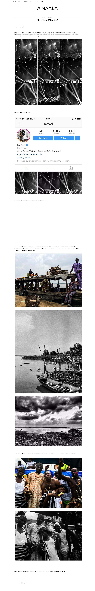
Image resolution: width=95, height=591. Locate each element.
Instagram (51, 571)
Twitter (47, 571)
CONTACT (26, 1)
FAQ (31, 1)
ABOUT (19, 1)
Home (14, 1)
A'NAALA (47, 8)
